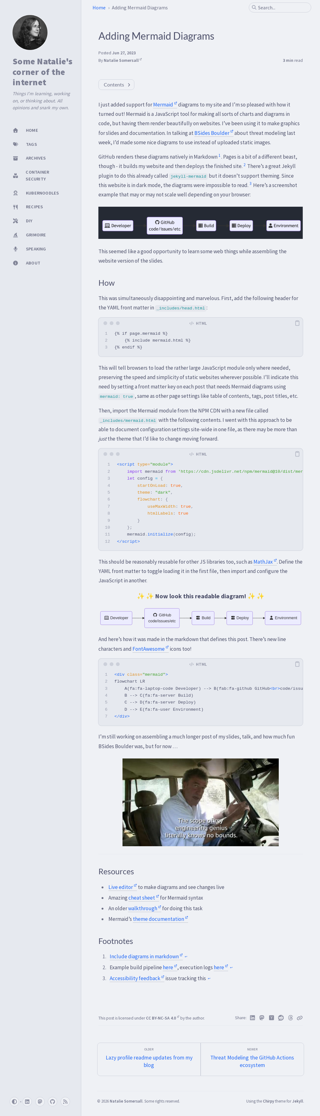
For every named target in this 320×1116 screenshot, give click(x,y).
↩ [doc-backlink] (186, 957)
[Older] (149, 1059)
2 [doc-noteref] (244, 164)
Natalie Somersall (123, 60)
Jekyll (297, 1101)
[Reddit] (281, 1018)
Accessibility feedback (137, 978)
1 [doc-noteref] (219, 155)
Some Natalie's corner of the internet (42, 72)
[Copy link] (300, 1018)
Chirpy (268, 1101)
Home (99, 7)
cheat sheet (143, 897)
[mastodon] (40, 1101)
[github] (52, 1101)
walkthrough (144, 908)
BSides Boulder (213, 133)
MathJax (265, 561)
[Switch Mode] (14, 1101)
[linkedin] (27, 1101)
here (170, 967)
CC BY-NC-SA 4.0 (162, 1018)
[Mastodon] (262, 1018)
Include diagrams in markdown (146, 956)
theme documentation (160, 919)
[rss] (65, 1101)
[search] (282, 7)
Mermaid (165, 104)
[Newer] (252, 1059)
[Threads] (290, 1018)
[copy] (297, 323)
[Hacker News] (271, 1018)
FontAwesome (150, 648)
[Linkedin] (252, 1018)
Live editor (122, 887)
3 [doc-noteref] (250, 183)
